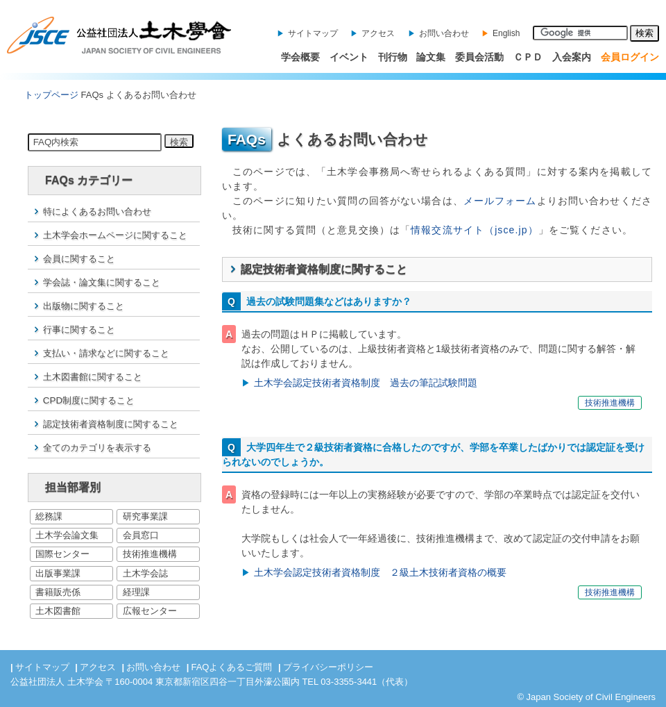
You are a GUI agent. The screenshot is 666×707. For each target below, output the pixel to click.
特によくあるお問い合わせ (97, 211)
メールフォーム (500, 200)
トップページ (51, 95)
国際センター (62, 554)
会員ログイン (630, 57)
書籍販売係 (57, 592)
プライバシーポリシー (328, 667)
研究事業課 (145, 516)
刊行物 (392, 57)
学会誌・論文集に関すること (101, 282)
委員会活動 (479, 57)
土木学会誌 (145, 573)
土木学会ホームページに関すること (115, 235)
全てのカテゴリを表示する (97, 447)
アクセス (378, 33)
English (506, 33)
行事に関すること (79, 329)
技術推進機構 (150, 554)
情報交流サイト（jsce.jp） (474, 229)
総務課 (48, 516)
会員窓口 (141, 535)
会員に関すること (79, 258)
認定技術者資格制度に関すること (110, 424)
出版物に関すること (83, 306)
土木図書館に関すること (92, 377)
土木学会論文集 (67, 535)
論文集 (430, 57)
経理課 (136, 592)
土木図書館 (57, 611)
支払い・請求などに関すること (106, 353)
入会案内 (571, 57)
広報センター (150, 611)
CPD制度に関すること (89, 400)
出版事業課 (57, 573)
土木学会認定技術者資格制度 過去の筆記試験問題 (365, 382)
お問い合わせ (444, 33)
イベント (349, 57)
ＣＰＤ (528, 57)
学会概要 (300, 57)
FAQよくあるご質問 (231, 667)
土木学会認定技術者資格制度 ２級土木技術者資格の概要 (380, 572)
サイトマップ (313, 33)
